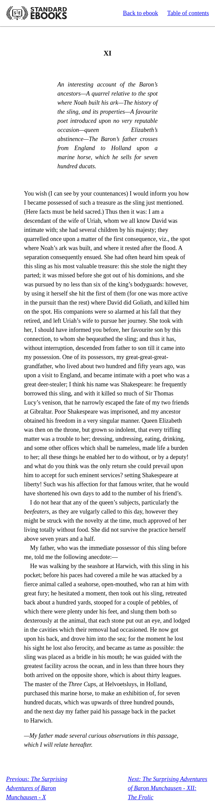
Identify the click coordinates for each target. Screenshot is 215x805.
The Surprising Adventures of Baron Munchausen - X (36, 788)
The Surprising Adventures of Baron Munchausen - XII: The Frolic (167, 788)
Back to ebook (140, 13)
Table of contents (188, 13)
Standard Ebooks (36, 13)
